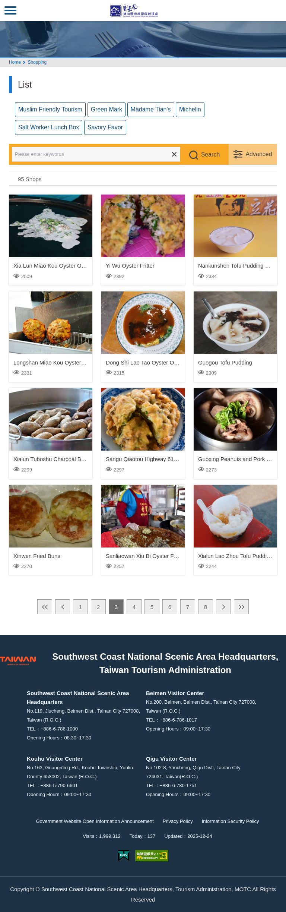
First (44, 606)
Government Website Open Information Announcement (94, 821)
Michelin (190, 109)
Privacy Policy (178, 821)
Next (223, 606)
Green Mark (106, 109)
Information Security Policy (230, 821)
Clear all (174, 154)
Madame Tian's (151, 109)
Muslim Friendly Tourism (50, 109)
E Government (123, 855)
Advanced (258, 154)
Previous (62, 606)
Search (210, 154)
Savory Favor (105, 127)
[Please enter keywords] (101, 154)
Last (241, 606)
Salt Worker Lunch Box (48, 127)
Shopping (37, 62)
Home (15, 62)
